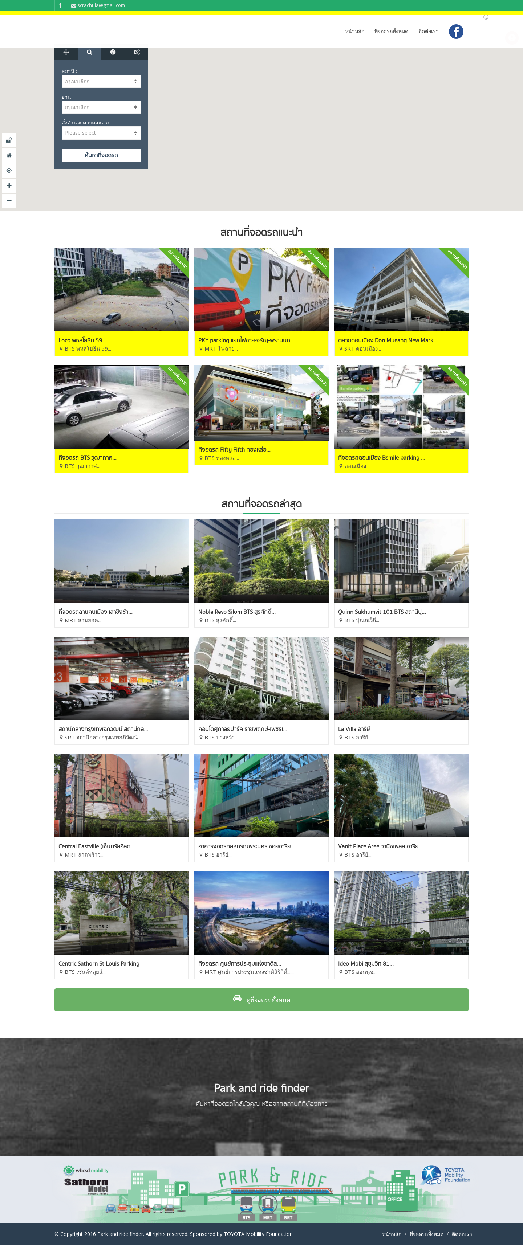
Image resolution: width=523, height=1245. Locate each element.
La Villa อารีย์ (354, 729)
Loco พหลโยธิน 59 (80, 340)
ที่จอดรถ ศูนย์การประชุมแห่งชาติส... (239, 963)
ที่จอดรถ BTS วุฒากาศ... (87, 457)
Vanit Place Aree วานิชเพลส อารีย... (380, 846)
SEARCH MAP (101, 155)
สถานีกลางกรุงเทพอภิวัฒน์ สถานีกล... (103, 729)
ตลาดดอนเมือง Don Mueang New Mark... (388, 340)
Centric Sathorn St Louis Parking (98, 963)
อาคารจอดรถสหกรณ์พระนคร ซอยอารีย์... (246, 846)
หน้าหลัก (354, 31)
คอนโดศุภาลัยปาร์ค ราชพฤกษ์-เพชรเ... (242, 729)
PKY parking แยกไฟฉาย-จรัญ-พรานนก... (246, 340)
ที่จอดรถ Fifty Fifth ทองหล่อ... (234, 449)
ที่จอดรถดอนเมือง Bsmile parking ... (381, 457)
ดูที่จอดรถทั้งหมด (261, 999)
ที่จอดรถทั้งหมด (391, 31)
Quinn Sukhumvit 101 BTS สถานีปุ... (382, 612)
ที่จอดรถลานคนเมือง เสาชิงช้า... (95, 612)
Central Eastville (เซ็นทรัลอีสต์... (96, 846)
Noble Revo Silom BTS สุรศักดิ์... (237, 612)
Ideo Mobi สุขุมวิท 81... (366, 963)
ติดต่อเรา (428, 31)
